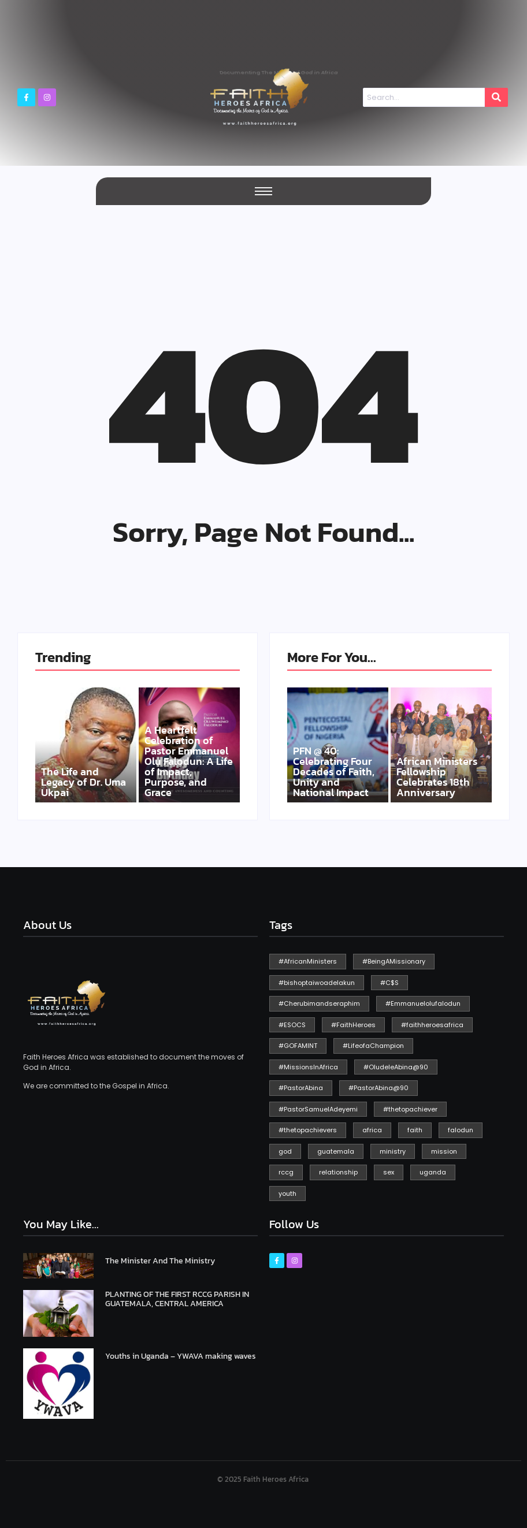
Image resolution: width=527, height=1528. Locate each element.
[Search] (424, 97)
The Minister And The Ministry (160, 1260)
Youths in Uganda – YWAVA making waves (180, 1356)
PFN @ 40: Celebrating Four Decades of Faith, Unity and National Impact (333, 772)
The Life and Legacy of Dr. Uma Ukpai (83, 782)
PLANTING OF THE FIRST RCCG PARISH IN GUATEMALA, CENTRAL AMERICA (177, 1299)
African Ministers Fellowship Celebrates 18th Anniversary (436, 777)
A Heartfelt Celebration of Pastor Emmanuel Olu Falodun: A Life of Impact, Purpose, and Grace (188, 761)
